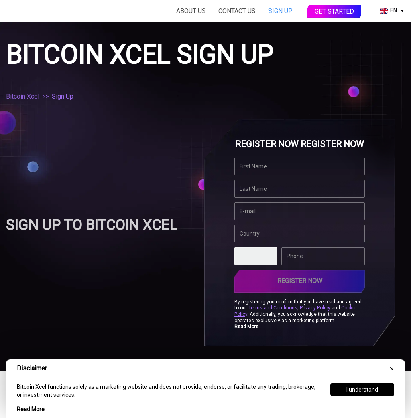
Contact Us (237, 11)
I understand (362, 389)
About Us (191, 11)
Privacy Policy (315, 308)
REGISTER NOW (299, 281)
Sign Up (280, 11)
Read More (31, 409)
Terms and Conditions (272, 308)
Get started (334, 11)
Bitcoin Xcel (22, 96)
